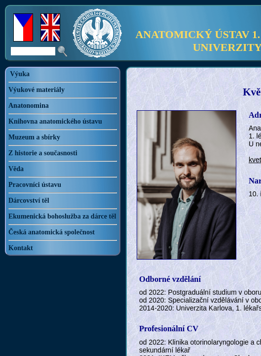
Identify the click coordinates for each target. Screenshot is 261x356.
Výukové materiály (36, 89)
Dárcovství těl (28, 200)
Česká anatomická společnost (51, 232)
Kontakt (20, 248)
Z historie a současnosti (42, 153)
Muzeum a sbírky (34, 137)
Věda (16, 169)
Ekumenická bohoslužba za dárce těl (62, 216)
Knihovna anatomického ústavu (55, 121)
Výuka (20, 74)
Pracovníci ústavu (34, 184)
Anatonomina (28, 105)
